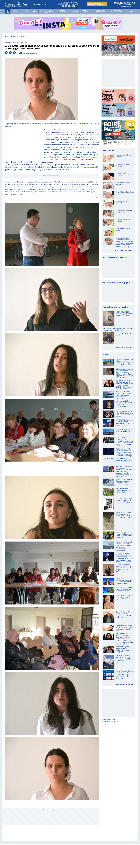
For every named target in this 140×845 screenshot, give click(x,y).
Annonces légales (96, 4)
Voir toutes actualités (124, 684)
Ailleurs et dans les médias (63, 11)
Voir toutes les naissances (123, 251)
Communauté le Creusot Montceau (117, 11)
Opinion (75, 11)
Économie (130, 11)
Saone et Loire (86, 11)
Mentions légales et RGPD (110, 721)
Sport (35, 11)
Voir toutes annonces (125, 348)
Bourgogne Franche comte (100, 11)
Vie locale (15, 11)
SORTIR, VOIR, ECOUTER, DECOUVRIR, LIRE (46, 11)
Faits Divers (26, 11)
